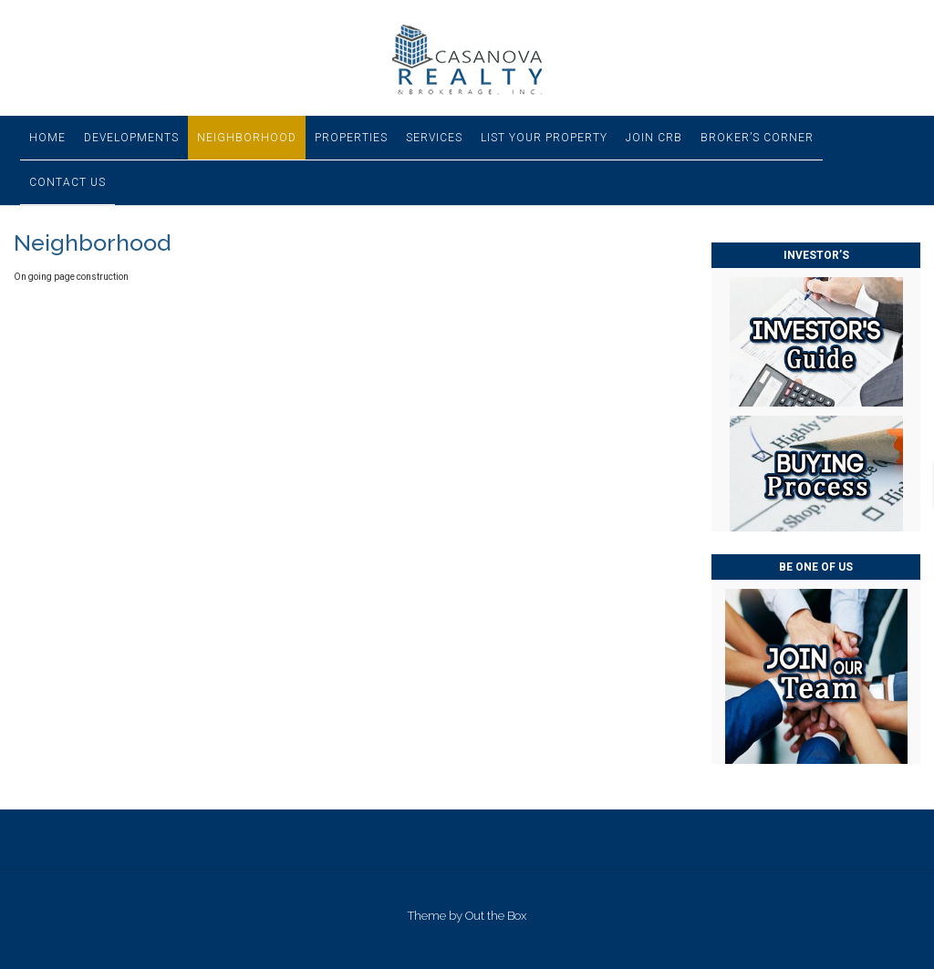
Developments (131, 137)
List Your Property (544, 137)
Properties (351, 137)
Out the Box (495, 916)
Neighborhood (246, 137)
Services (434, 137)
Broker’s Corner (757, 137)
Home (47, 137)
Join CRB (654, 137)
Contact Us (67, 182)
